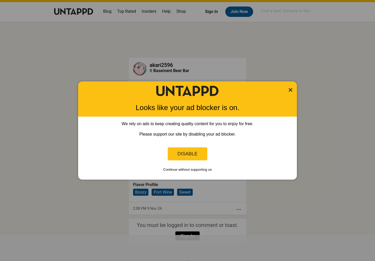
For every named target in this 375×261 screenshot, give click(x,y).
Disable (187, 153)
